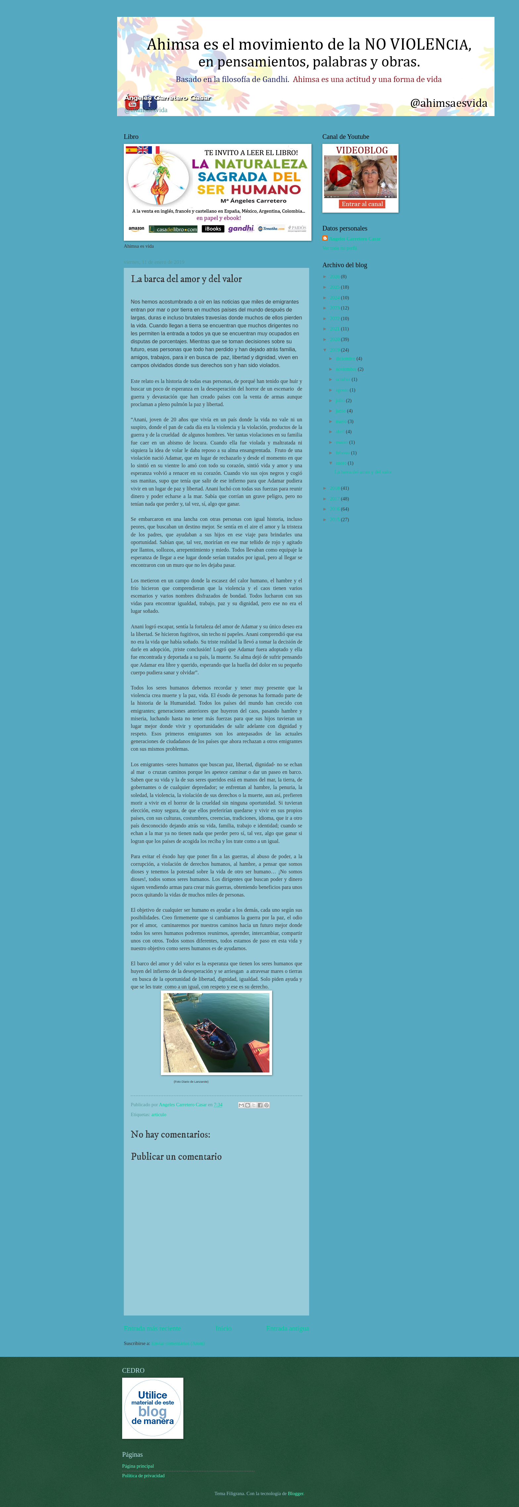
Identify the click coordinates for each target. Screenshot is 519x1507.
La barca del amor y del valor (363, 472)
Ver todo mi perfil (339, 248)
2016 (335, 509)
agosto (343, 390)
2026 (335, 276)
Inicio (223, 1328)
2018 (335, 488)
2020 (335, 339)
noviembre (347, 369)
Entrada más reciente (152, 1328)
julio (341, 400)
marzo (342, 442)
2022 (335, 318)
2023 (335, 308)
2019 (335, 350)
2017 (335, 498)
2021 (335, 328)
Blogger (296, 1493)
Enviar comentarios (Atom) (178, 1343)
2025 (335, 287)
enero (342, 463)
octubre (344, 379)
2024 (335, 297)
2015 (335, 519)
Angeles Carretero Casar (355, 238)
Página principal (138, 1466)
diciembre (346, 358)
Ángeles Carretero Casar (167, 98)
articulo (159, 1114)
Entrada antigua (287, 1328)
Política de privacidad (143, 1475)
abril (341, 431)
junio (341, 410)
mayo (342, 421)
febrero (343, 452)
